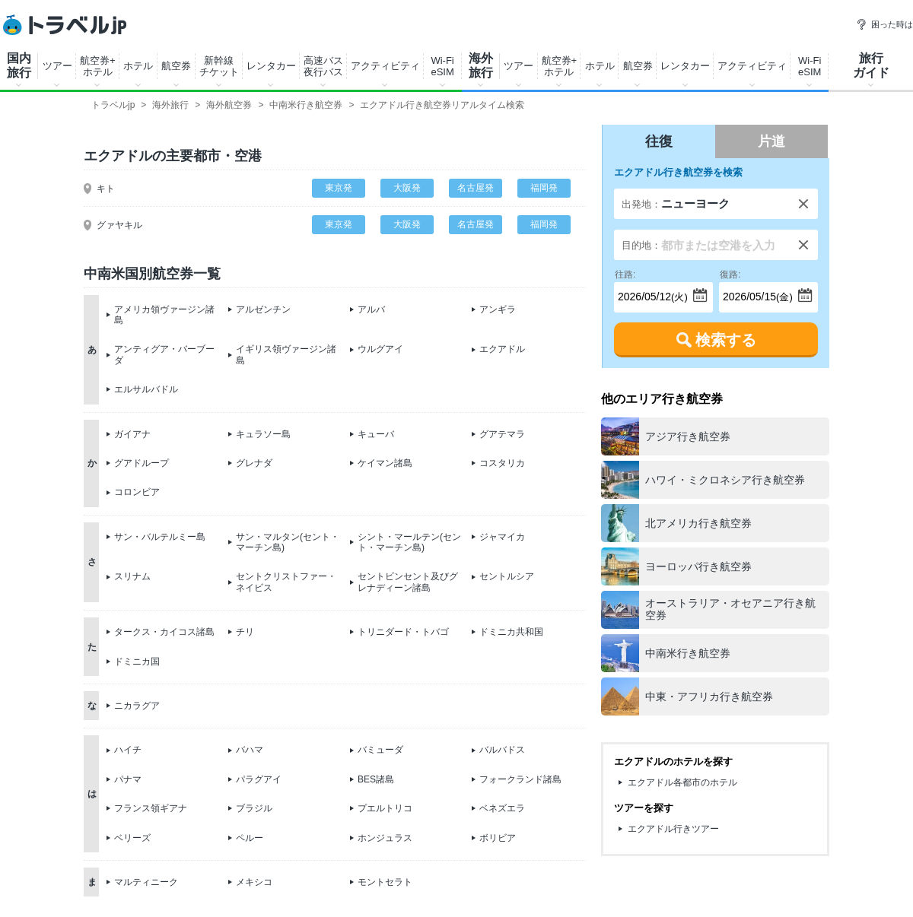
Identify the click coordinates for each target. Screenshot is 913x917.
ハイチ (128, 749)
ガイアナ (132, 434)
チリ (245, 632)
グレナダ (254, 463)
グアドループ (141, 463)
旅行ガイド (871, 65)
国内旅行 (19, 65)
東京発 (338, 187)
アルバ (371, 309)
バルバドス (502, 749)
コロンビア (137, 492)
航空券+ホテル (98, 66)
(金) (756, 292)
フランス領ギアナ (150, 808)
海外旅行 (481, 65)
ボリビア (497, 838)
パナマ (128, 779)
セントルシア (506, 576)
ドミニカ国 (137, 661)
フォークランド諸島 (520, 779)
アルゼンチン (263, 309)
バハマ (249, 749)
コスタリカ (502, 463)
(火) (651, 292)
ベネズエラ (502, 808)
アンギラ (497, 309)
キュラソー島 (263, 434)
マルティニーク (146, 882)
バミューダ (380, 749)
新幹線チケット (219, 66)
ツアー (57, 65)
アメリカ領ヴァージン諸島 (164, 314)
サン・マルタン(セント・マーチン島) (287, 542)
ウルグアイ (380, 349)
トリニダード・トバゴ (403, 632)
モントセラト (385, 882)
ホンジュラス (385, 838)
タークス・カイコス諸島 (164, 632)
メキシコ (254, 882)
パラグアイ (259, 779)
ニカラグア (137, 705)
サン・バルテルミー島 (159, 536)
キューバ (376, 434)
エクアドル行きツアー (673, 828)
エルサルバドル (146, 389)
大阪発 (407, 187)
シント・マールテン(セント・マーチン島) (409, 542)
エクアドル (502, 349)
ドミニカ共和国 (511, 632)
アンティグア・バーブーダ (164, 354)
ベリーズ (132, 838)
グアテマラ (502, 434)
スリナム (132, 576)
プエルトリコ (385, 808)
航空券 (176, 65)
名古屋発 (475, 187)
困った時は (884, 24)
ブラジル (254, 808)
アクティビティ (385, 65)
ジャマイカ (502, 536)
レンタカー (271, 65)
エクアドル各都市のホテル (682, 782)
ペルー (249, 838)
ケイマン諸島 (385, 463)
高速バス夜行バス (323, 66)
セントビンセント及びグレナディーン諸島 (408, 581)
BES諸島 (376, 779)
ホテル (138, 65)
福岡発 (544, 187)
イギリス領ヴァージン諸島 (286, 354)
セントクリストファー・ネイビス (286, 581)
